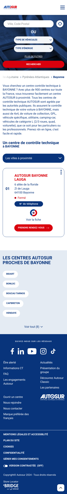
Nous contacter (12, 408)
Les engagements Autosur (14, 381)
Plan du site (11, 440)
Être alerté (9, 362)
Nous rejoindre (12, 402)
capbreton (13, 303)
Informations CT (13, 368)
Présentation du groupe (50, 370)
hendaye (11, 313)
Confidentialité (13, 453)
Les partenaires (49, 387)
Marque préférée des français (16, 416)
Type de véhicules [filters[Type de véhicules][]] (26, 40)
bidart (10, 274)
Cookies (8, 447)
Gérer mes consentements (21, 459)
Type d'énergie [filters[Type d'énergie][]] (24, 48)
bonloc (10, 283)
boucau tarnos (15, 293)
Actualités (46, 362)
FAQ (5, 374)
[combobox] (29, 23)
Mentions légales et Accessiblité (25, 434)
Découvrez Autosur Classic (51, 380)
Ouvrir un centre (13, 397)
